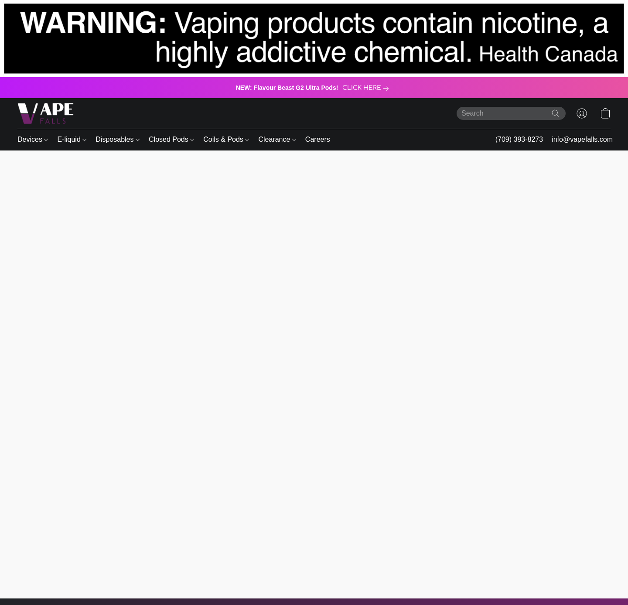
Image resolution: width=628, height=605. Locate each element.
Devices (32, 139)
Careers (317, 139)
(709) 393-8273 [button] (519, 139)
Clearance (277, 139)
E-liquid (71, 139)
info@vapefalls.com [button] (582, 139)
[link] (367, 88)
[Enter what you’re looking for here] (511, 113)
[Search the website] (555, 113)
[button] (45, 113)
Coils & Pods (226, 139)
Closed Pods (171, 139)
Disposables (118, 139)
